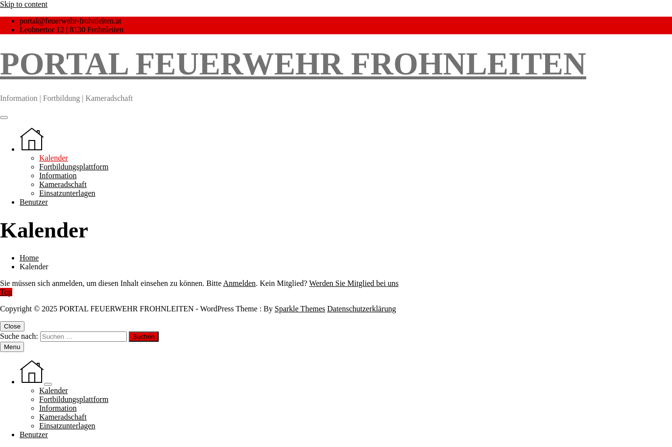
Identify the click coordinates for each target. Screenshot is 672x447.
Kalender (53, 158)
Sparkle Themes (300, 309)
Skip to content (24, 4)
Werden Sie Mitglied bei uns (354, 283)
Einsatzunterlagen (67, 193)
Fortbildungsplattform (73, 167)
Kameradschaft (63, 184)
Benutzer (34, 202)
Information (57, 175)
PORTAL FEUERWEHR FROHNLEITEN (293, 63)
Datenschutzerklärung (361, 309)
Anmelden (239, 283)
